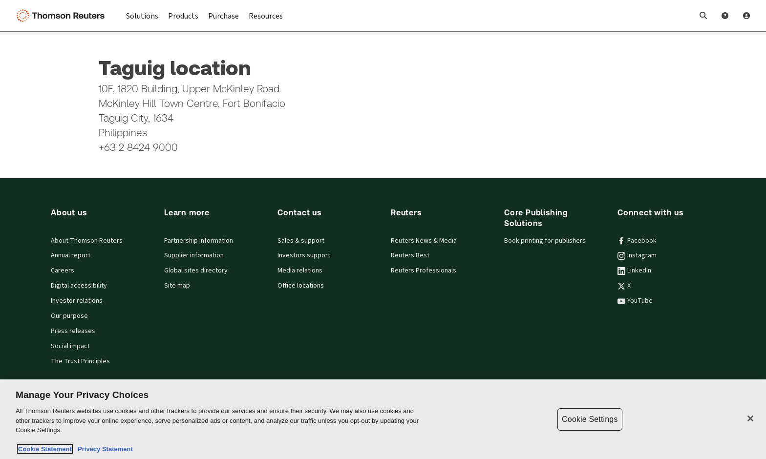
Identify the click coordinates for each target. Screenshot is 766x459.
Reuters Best (410, 255)
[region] (383, 419)
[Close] (750, 418)
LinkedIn (634, 270)
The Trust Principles (80, 361)
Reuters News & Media (424, 240)
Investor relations (77, 300)
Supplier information (194, 255)
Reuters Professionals (423, 270)
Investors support (303, 255)
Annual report (70, 255)
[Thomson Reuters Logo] (62, 15)
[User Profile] (746, 15)
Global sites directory (196, 270)
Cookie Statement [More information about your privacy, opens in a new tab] (45, 449)
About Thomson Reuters (87, 240)
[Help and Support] (725, 15)
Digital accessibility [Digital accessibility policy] (79, 285)
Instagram (637, 255)
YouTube (635, 300)
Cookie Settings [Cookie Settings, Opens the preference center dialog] (589, 419)
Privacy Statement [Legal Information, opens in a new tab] (103, 449)
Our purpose (69, 316)
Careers (62, 270)
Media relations (299, 270)
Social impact (70, 346)
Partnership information (198, 240)
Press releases (73, 331)
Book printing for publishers (545, 240)
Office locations (300, 285)
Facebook (637, 240)
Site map (177, 285)
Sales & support (300, 240)
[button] (703, 15)
